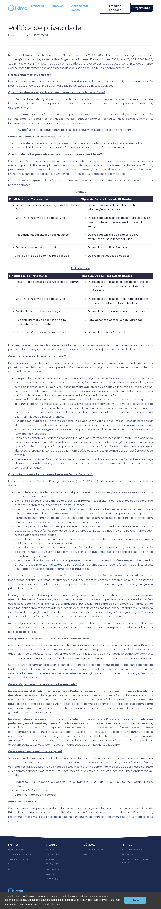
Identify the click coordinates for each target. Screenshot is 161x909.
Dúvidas (58, 6)
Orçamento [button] (141, 8)
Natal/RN (50, 849)
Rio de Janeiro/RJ (53, 869)
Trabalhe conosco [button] (115, 8)
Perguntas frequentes (93, 849)
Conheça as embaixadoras (20, 854)
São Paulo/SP (52, 864)
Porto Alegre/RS (53, 879)
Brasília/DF (51, 874)
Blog (10, 864)
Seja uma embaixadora (18, 859)
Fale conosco (89, 854)
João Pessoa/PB (53, 854)
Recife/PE (50, 859)
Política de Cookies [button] (49, 904)
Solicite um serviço (16, 849)
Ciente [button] (135, 900)
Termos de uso (127, 854)
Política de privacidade (131, 849)
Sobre (10, 869)
